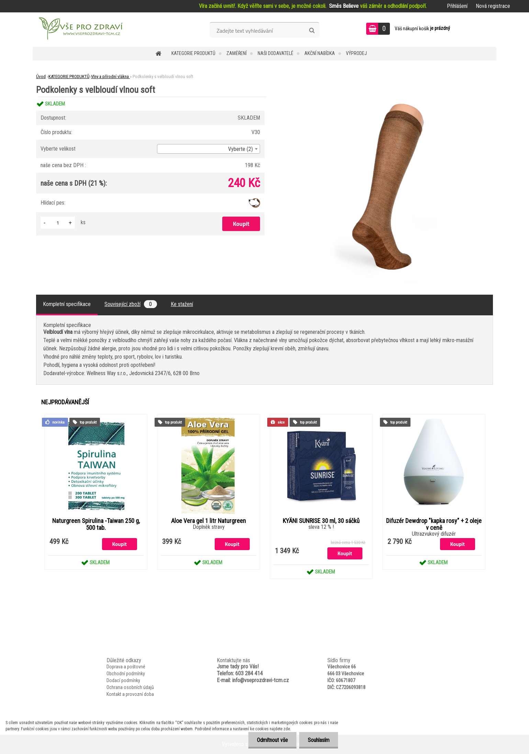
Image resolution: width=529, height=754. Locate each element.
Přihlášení (457, 6)
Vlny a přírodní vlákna (110, 76)
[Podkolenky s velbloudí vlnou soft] (386, 97)
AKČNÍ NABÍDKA (319, 53)
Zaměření (236, 53)
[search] (312, 30)
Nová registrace (493, 6)
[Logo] (80, 29)
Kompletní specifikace (67, 304)
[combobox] (208, 149)
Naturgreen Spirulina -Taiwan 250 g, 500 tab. (96, 524)
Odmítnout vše (272, 740)
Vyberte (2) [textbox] (240, 149)
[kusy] (58, 223)
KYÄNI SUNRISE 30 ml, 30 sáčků (321, 520)
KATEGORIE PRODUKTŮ (193, 53)
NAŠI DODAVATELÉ (275, 53)
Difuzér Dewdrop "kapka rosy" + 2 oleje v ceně (434, 524)
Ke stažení (182, 304)
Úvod (41, 76)
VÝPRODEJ (356, 53)
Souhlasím (318, 740)
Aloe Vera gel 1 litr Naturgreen (208, 520)
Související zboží (130, 304)
